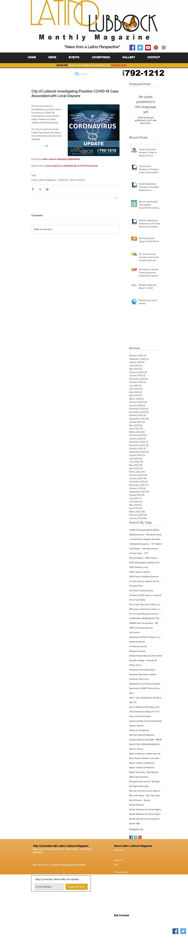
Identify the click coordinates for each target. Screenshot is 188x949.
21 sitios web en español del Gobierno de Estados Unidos (145, 581)
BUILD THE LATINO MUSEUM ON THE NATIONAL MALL (145, 744)
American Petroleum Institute (142, 674)
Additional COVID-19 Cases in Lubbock (145, 637)
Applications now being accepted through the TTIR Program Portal (145, 684)
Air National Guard (138, 646)
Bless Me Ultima (136, 795)
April (131, 693)
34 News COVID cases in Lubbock (145, 595)
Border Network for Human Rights (145, 809)
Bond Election (135, 800)
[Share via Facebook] (32, 189)
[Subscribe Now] (77, 887)
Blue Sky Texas (153, 795)
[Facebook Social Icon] (132, 47)
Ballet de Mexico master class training (145, 753)
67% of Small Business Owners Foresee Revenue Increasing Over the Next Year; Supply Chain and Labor (145, 614)
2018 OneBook (136, 558)
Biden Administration (139, 777)
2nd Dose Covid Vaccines (141, 590)
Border (147, 800)
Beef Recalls (152, 772)
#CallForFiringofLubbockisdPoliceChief (145, 530)
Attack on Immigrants (139, 730)
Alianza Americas (137, 651)
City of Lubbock (77, 180)
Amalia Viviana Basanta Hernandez (145, 655)
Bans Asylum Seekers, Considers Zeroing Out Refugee (145, 758)
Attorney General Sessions (141, 735)
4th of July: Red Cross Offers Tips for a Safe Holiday (145, 604)
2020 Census (151, 558)
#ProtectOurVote (154, 534)
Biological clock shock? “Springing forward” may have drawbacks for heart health (145, 781)
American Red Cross (139, 679)
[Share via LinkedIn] (47, 189)
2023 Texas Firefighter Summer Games (145, 576)
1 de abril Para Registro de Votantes (145, 539)
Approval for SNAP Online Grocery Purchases (145, 688)
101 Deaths (156, 544)
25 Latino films (136, 586)
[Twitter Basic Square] (135, 837)
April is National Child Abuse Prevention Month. (145, 707)
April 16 (132, 702)
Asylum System (136, 725)
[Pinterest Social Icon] (156, 47)
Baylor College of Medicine (141, 763)
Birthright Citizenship (139, 786)
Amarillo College (137, 660)
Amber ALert (135, 665)
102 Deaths (134, 548)
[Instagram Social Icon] (164, 47)
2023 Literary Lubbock (139, 572)
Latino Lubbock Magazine (43, 180)
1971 (146, 553)
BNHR (159, 739)
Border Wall (134, 823)
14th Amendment (150, 548)
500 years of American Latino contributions (145, 609)
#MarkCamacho (136, 534)
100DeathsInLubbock (139, 544)
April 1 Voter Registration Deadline (145, 698)
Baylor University (137, 772)
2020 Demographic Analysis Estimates (145, 562)
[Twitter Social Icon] (140, 47)
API (156, 623)
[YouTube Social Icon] (148, 47)
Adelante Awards (137, 641)
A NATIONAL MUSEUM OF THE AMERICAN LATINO (145, 618)
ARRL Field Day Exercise (141, 628)
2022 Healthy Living (138, 567)
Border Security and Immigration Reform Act (145, 819)
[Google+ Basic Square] (140, 837)
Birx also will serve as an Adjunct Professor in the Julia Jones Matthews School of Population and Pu (145, 791)
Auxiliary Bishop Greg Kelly (141, 739)
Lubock (123, 927)
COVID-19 (63, 180)
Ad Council (134, 632)
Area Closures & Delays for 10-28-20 (145, 711)
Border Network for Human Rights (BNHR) (145, 814)
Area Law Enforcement (140, 716)
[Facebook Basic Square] (131, 837)
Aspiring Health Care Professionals (145, 721)
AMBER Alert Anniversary (141, 623)
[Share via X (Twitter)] (40, 189)
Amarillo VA (151, 660)
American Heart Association (142, 670)
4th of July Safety (137, 600)
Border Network (136, 805)
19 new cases (135, 553)
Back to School (136, 749)
